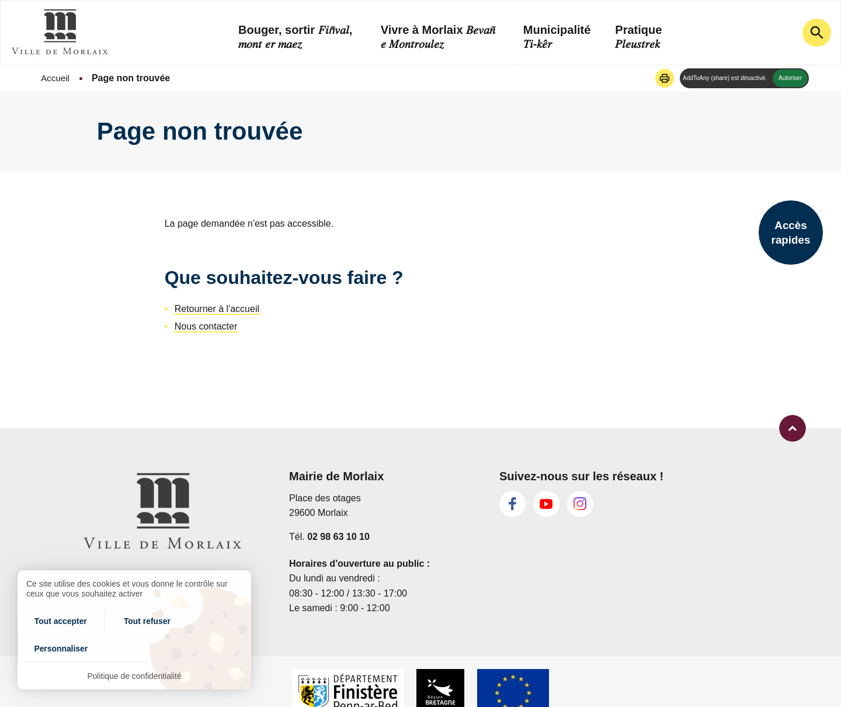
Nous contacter (206, 326)
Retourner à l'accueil (217, 309)
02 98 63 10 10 (338, 536)
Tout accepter (56, 647)
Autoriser (790, 78)
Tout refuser (134, 647)
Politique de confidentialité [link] (134, 675)
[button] (664, 78)
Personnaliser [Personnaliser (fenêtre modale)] (212, 647)
